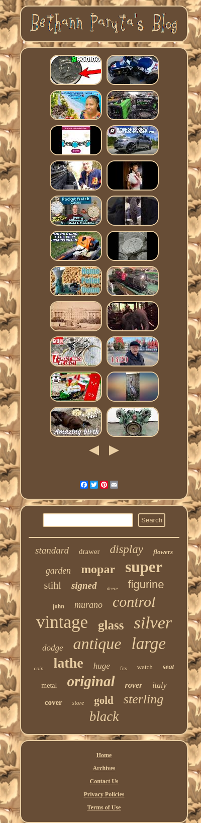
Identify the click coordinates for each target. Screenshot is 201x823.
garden (58, 571)
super (143, 567)
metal (49, 685)
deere (112, 588)
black (104, 716)
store (78, 702)
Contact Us (103, 781)
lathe (68, 663)
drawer (89, 551)
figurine (146, 584)
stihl (52, 585)
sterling (143, 699)
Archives (103, 768)
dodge (52, 648)
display (126, 549)
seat (168, 667)
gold (104, 700)
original (91, 681)
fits (123, 668)
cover (53, 702)
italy (159, 685)
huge (101, 666)
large (149, 643)
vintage (62, 622)
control (134, 601)
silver (153, 622)
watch (145, 667)
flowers (163, 552)
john (58, 606)
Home (104, 755)
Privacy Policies (104, 794)
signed (84, 585)
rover (134, 685)
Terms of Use (104, 807)
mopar (98, 569)
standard (52, 550)
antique (97, 643)
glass (111, 625)
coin (39, 668)
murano (88, 605)
